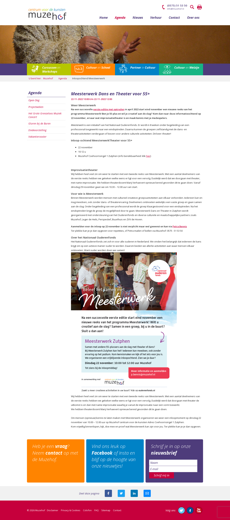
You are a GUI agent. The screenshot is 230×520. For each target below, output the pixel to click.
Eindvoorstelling (37, 130)
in (142, 68)
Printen (199, 7)
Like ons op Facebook (190, 510)
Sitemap (105, 510)
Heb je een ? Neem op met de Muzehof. (55, 453)
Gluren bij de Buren (39, 123)
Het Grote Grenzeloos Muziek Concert (44, 115)
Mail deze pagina (147, 493)
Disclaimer (52, 510)
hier (148, 156)
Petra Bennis (179, 226)
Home (103, 17)
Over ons (193, 17)
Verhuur (156, 17)
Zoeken (192, 7)
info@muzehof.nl (175, 8)
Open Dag (33, 100)
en (51, 69)
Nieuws (138, 17)
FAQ (96, 510)
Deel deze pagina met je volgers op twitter (121, 493)
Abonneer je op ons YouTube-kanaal (198, 510)
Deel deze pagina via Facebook (108, 493)
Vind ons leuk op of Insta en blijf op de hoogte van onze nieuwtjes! (114, 456)
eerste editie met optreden (108, 109)
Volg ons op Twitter (181, 510)
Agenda (120, 17)
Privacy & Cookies (70, 510)
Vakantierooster (37, 136)
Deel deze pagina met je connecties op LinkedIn (134, 493)
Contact (174, 17)
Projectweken (35, 107)
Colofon (87, 510)
